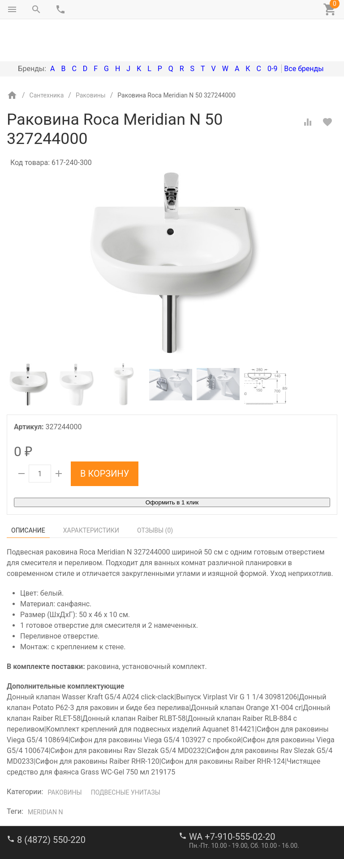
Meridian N (45, 774)
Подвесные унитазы (125, 754)
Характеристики (91, 492)
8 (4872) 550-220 (51, 802)
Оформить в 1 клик (172, 464)
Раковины (64, 754)
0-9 (272, 31)
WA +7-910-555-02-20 (232, 799)
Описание (28, 492)
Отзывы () (155, 492)
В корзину (104, 436)
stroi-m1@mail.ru (41, 830)
